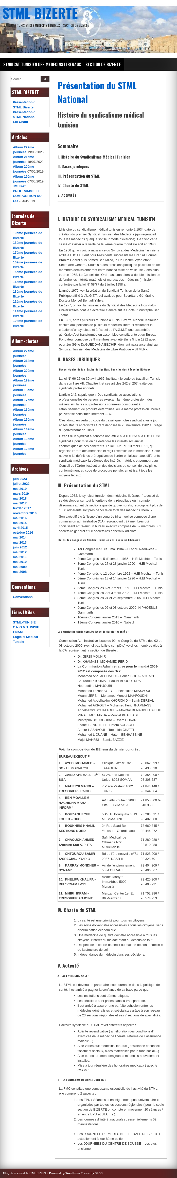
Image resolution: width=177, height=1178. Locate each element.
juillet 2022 (21, 484)
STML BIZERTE (40, 13)
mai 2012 (20, 552)
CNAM (18, 632)
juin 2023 (20, 479)
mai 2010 (20, 562)
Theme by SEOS (91, 1173)
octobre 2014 (23, 532)
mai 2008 (20, 572)
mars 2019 (21, 493)
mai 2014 (20, 537)
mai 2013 (20, 542)
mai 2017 (20, 503)
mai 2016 (20, 518)
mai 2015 (20, 523)
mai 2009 (20, 567)
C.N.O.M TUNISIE (26, 627)
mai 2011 (20, 557)
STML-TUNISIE (24, 622)
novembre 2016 (25, 513)
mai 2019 (20, 489)
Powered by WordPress (64, 1173)
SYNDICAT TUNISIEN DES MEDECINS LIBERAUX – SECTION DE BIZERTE (62, 64)
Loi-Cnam (20, 122)
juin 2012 (20, 547)
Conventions (23, 597)
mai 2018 (20, 498)
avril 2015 (20, 528)
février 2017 (22, 508)
